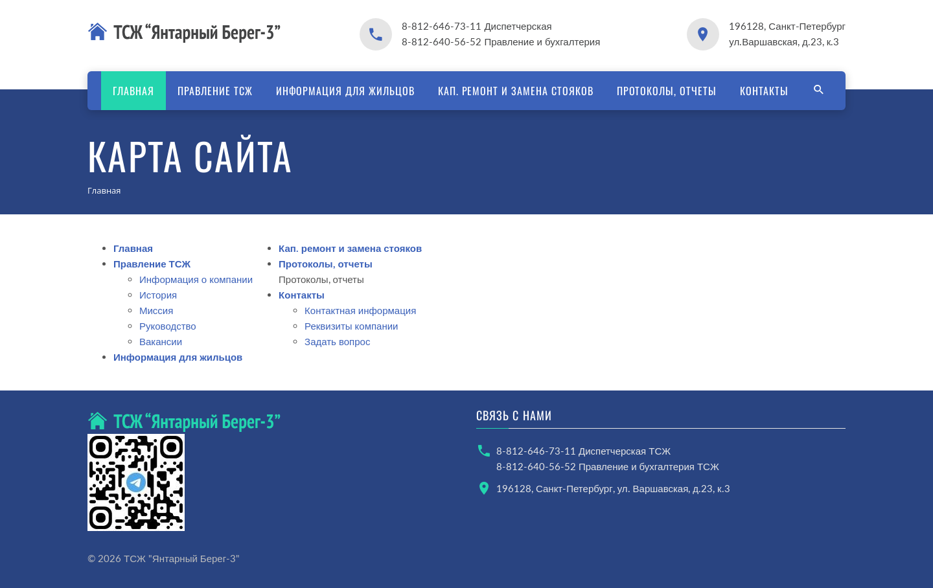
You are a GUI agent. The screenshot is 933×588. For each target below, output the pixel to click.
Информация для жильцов (345, 90)
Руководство (167, 326)
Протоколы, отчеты (667, 90)
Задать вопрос (337, 341)
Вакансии (160, 341)
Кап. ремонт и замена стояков (515, 90)
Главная (133, 90)
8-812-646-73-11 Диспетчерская (476, 26)
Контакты (764, 90)
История (158, 294)
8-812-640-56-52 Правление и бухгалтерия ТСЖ (607, 466)
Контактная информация (360, 310)
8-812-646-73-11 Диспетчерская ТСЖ (583, 451)
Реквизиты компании (351, 326)
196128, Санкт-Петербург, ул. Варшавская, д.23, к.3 (613, 488)
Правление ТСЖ (215, 90)
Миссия (156, 310)
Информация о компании (196, 279)
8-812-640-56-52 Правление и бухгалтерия (501, 41)
